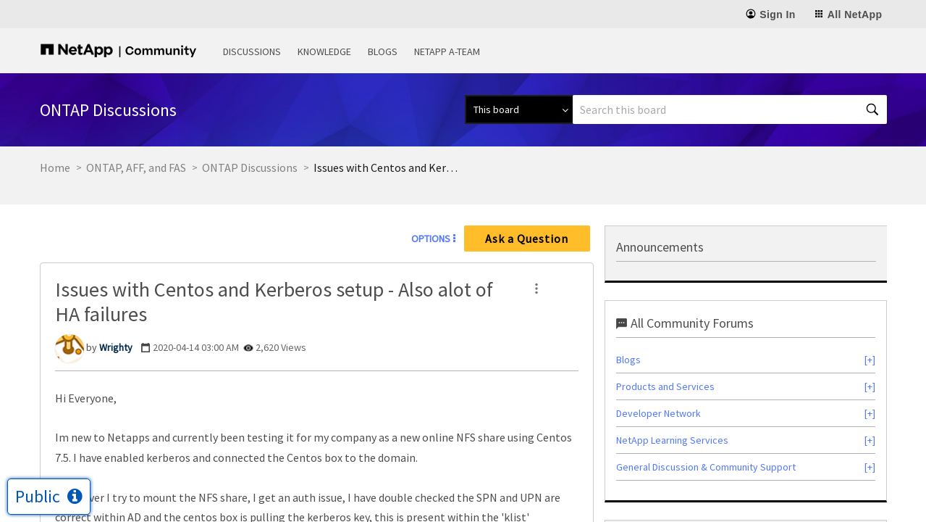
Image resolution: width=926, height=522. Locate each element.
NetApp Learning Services (672, 440)
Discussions (252, 51)
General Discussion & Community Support (706, 466)
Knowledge (324, 51)
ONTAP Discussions (250, 167)
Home (55, 167)
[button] (536, 288)
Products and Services (665, 386)
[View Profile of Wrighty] (115, 347)
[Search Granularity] (519, 109)
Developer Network (658, 413)
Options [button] (430, 238)
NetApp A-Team (447, 51)
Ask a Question (526, 238)
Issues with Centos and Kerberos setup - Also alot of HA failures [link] (385, 167)
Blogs (382, 51)
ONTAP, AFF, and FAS (136, 167)
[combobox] (730, 109)
